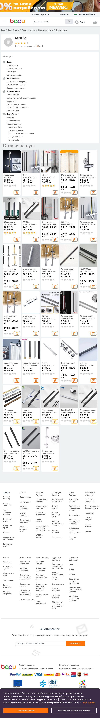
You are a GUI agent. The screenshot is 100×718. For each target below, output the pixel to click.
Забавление (8, 580)
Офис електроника (41, 602)
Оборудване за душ (45, 30)
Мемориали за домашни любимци (74, 598)
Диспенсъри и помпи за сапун (21, 134)
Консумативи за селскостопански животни (76, 590)
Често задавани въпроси (7, 512)
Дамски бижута (88, 519)
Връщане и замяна (7, 545)
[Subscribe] (40, 643)
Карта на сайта (7, 520)
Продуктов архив (7, 527)
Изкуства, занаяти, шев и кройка (74, 522)
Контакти (7, 533)
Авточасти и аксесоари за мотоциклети (25, 593)
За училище (11, 101)
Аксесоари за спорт (8, 574)
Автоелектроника (27, 600)
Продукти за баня (28, 30)
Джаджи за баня (16, 137)
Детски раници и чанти (16, 104)
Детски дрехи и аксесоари (17, 108)
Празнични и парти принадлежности (76, 530)
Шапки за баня (15, 140)
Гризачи (72, 574)
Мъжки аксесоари (14, 75)
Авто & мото (25, 557)
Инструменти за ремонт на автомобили (25, 577)
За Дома (10, 118)
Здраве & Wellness (56, 596)
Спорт (6, 557)
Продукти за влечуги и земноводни (74, 581)
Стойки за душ (61, 30)
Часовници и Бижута (90, 493)
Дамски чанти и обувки (16, 82)
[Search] (49, 21)
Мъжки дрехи (12, 72)
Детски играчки (13, 95)
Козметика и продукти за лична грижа (57, 566)
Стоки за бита (74, 515)
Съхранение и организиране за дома (74, 508)
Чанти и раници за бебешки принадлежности (43, 528)
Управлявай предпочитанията (74, 711)
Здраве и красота (56, 558)
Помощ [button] (63, 14)
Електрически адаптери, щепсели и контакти (41, 587)
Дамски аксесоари (14, 69)
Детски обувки (13, 111)
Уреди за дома (72, 538)
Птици (71, 569)
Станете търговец (7, 505)
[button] (5, 21)
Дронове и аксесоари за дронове (41, 577)
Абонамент (75, 643)
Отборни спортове (7, 593)
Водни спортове (7, 586)
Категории (8, 56)
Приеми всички (26, 711)
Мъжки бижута (88, 525)
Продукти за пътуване (25, 585)
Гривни (88, 531)
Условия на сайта (26, 665)
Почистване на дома (74, 500)
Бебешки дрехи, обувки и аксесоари (21, 98)
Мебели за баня (15, 127)
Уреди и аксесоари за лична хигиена (57, 576)
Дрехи (23, 492)
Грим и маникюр (56, 590)
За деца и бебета (56, 493)
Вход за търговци (40, 14)
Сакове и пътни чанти (16, 88)
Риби (71, 564)
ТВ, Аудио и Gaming (40, 563)
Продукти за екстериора (25, 563)
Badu (3, 30)
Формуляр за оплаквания (8, 538)
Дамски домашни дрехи (23, 529)
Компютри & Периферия (41, 569)
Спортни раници (39, 536)
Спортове (7, 562)
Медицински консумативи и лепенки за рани (57, 605)
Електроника (42, 557)
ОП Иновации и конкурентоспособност (76, 668)
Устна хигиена (58, 584)
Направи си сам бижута (89, 500)
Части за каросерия (24, 569)
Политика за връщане (69, 665)
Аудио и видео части (42, 596)
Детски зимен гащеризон (25, 521)
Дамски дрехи (12, 65)
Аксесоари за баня (16, 130)
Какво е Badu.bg (6, 498)
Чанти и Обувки (39, 493)
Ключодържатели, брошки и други (92, 507)
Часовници (89, 513)
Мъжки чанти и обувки (16, 85)
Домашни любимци (73, 558)
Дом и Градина (13, 30)
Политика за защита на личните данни (36, 668)
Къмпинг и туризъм (7, 568)
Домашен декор (13, 121)
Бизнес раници (39, 520)
